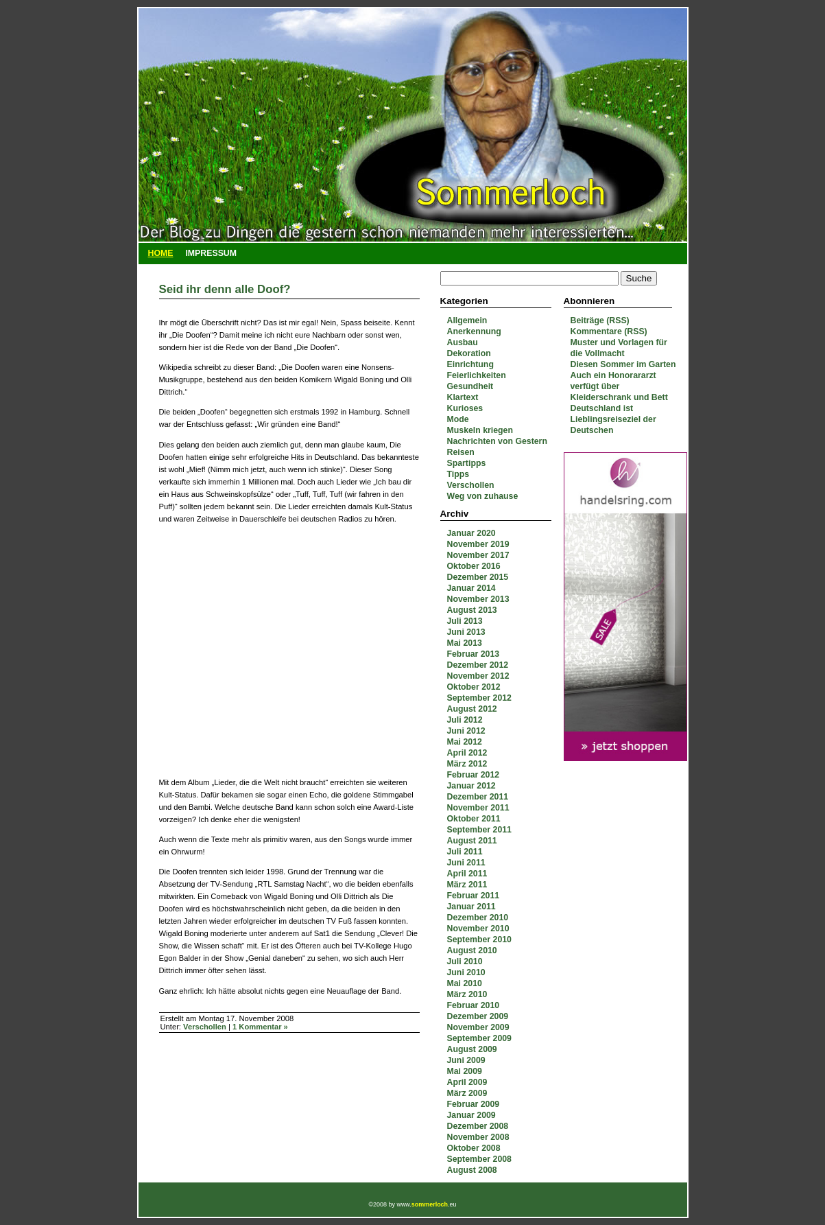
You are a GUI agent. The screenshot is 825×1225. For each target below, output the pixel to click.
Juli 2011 (465, 851)
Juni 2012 (466, 731)
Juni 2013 (466, 632)
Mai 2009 (464, 1071)
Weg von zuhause (482, 496)
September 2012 (479, 698)
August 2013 (472, 610)
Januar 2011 (471, 906)
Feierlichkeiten (476, 375)
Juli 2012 (465, 720)
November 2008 (478, 1137)
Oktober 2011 (474, 819)
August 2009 (472, 1049)
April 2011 (467, 873)
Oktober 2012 (474, 687)
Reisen (461, 452)
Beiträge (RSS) (600, 320)
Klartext (463, 397)
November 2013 (478, 599)
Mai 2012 (464, 742)
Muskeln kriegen (480, 430)
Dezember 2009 (478, 1016)
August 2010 (472, 950)
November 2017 (478, 555)
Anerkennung (474, 331)
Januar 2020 (471, 533)
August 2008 (472, 1170)
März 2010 (467, 994)
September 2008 (479, 1159)
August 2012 (472, 709)
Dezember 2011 (478, 797)
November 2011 (478, 808)
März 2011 (467, 884)
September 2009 (479, 1038)
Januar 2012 (471, 786)
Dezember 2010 (478, 917)
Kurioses (465, 408)
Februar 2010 (473, 1005)
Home (161, 253)
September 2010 (479, 939)
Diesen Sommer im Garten (623, 364)
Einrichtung (470, 364)
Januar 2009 (471, 1115)
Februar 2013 (473, 654)
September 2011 (479, 830)
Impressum (211, 253)
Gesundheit (470, 386)
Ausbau (462, 342)
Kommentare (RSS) (609, 331)
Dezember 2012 (478, 665)
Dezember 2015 (478, 577)
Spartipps (466, 463)
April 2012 (467, 753)
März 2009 (467, 1093)
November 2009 (478, 1027)
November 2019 (478, 544)
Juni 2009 (466, 1060)
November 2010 (478, 928)
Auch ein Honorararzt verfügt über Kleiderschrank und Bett (619, 386)
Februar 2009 (473, 1104)
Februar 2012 (473, 775)
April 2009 (467, 1082)
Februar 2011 (473, 895)
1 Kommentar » (260, 1027)
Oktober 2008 (474, 1148)
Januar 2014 (471, 588)
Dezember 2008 (478, 1126)
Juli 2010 (465, 961)
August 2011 (472, 840)
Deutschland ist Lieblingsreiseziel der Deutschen (613, 419)
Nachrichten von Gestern (497, 441)
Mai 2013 (464, 643)
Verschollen (470, 485)
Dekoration (469, 353)
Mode (458, 419)
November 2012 (478, 676)
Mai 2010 (464, 983)
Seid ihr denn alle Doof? (225, 289)
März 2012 (467, 764)
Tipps (458, 474)
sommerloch (429, 1204)
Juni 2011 (466, 862)
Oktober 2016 (474, 566)
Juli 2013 (465, 621)
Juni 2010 (466, 972)
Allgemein (467, 320)
